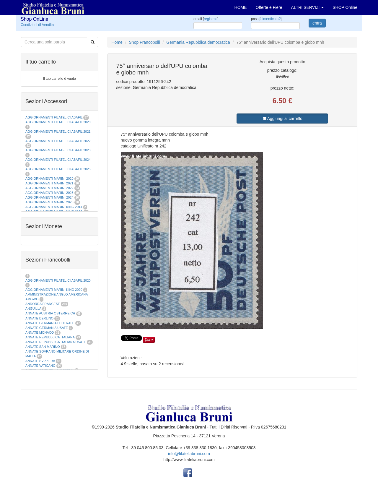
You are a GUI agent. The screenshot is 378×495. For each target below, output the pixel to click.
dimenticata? (270, 19)
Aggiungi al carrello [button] (282, 118)
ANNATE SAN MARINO (42, 346)
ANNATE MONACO (39, 332)
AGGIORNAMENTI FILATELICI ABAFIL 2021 (58, 131)
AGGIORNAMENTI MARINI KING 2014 (53, 207)
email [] (206, 19)
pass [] (266, 19)
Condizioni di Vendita (37, 25)
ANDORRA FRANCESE (42, 304)
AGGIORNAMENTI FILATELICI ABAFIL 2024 (58, 159)
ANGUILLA (33, 308)
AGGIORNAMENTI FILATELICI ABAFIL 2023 (58, 150)
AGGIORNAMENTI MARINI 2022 (49, 188)
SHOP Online (345, 7)
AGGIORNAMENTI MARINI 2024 (49, 197)
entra (317, 23)
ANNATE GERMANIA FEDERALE (49, 323)
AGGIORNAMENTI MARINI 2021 (49, 183)
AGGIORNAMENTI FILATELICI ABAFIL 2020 (58, 122)
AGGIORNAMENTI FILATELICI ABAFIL (54, 117)
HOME (240, 7)
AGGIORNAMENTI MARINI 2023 (49, 192)
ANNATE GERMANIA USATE (46, 328)
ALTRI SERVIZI (307, 7)
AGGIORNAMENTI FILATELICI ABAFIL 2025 (58, 169)
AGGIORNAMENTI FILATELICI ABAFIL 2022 (58, 141)
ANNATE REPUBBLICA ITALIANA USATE (56, 342)
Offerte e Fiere (269, 7)
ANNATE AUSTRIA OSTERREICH (50, 313)
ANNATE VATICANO (40, 365)
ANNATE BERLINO (39, 318)
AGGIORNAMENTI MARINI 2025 (49, 202)
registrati (210, 19)
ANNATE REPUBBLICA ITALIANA (49, 337)
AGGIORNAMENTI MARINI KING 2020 (53, 289)
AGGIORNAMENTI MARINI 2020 (49, 178)
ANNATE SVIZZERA (40, 361)
